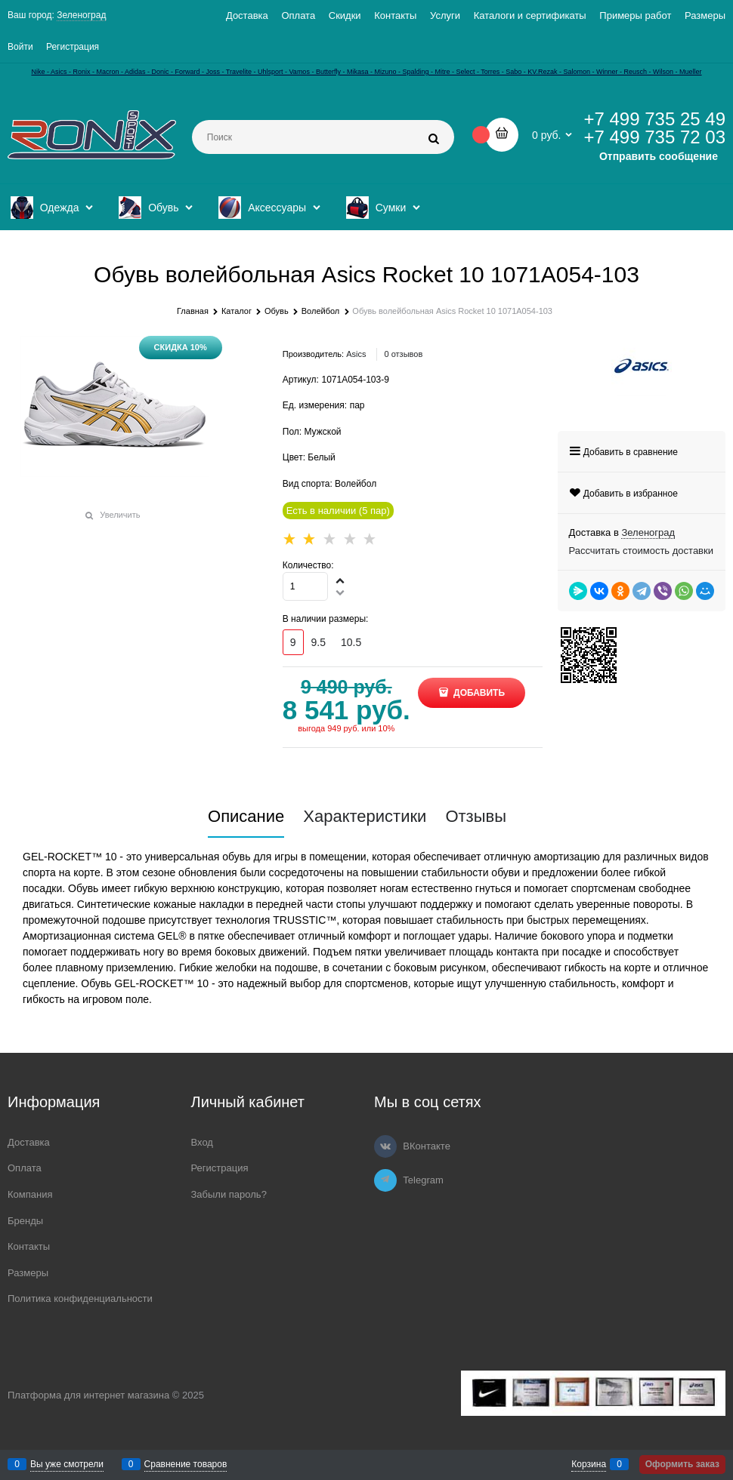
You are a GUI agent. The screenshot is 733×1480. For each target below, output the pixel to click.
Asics (356, 353)
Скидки (345, 15)
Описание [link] (246, 816)
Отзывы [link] (475, 816)
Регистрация (72, 47)
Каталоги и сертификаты (530, 15)
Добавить (478, 693)
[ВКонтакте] (385, 1146)
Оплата (298, 15)
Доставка (247, 15)
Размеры (705, 15)
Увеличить (120, 514)
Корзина (588, 1464)
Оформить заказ (682, 1464)
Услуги (445, 15)
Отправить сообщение (658, 156)
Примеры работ (635, 15)
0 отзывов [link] (404, 353)
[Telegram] (385, 1180)
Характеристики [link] (364, 816)
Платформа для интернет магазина (88, 1395)
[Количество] (306, 586)
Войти (20, 47)
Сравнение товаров (185, 1464)
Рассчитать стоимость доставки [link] (641, 550)
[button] (341, 580)
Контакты (395, 15)
